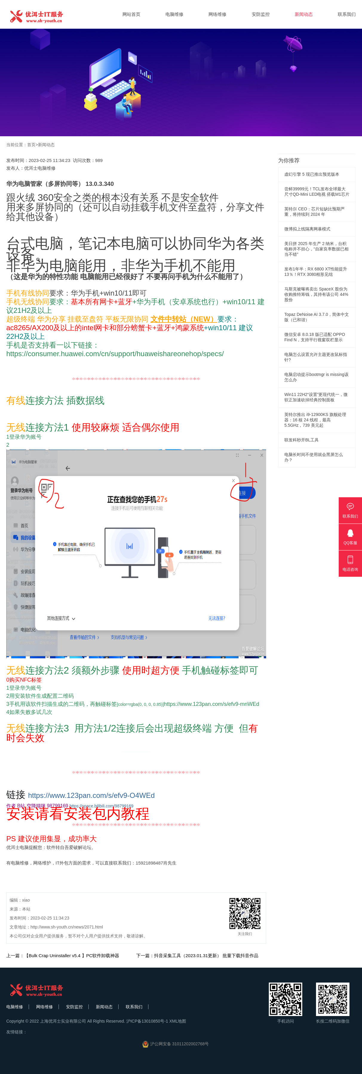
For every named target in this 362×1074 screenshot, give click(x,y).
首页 (31, 144)
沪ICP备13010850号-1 (147, 1021)
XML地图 (177, 1021)
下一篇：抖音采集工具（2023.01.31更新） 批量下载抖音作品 (197, 955)
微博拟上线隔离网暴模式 (307, 229)
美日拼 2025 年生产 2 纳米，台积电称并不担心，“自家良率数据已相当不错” (316, 249)
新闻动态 (304, 14)
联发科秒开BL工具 (301, 439)
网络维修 (217, 14)
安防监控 (261, 14)
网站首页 (131, 14)
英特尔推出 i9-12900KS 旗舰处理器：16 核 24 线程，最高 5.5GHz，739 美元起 (315, 420)
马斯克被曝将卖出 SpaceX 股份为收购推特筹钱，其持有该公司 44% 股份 (316, 294)
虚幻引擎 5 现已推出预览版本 (311, 174)
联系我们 (347, 14)
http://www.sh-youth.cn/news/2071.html (66, 927)
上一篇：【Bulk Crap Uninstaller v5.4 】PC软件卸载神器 (62, 955)
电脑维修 (174, 14)
